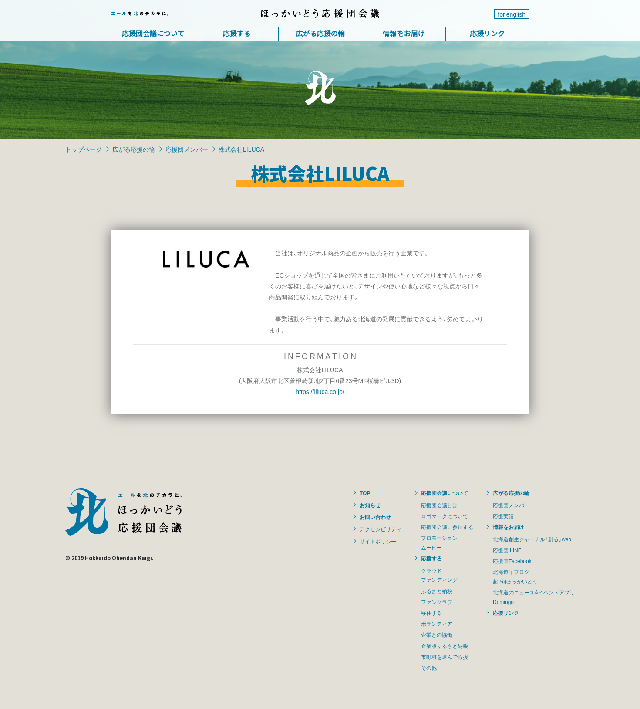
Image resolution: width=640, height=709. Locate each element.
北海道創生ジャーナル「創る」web (532, 539)
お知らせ (370, 505)
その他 (429, 668)
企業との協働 (436, 634)
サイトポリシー (378, 541)
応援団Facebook (512, 561)
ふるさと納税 (436, 591)
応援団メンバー (186, 149)
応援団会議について (153, 33)
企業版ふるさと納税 (444, 646)
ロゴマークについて (444, 516)
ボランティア (436, 624)
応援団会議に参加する (447, 527)
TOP (365, 493)
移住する (431, 613)
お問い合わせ (375, 517)
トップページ (83, 149)
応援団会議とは (439, 505)
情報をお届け (403, 33)
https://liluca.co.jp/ (320, 391)
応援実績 (503, 516)
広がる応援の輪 (320, 33)
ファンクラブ (436, 602)
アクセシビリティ (380, 529)
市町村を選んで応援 (444, 657)
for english (511, 14)
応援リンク (487, 33)
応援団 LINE (507, 550)
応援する (236, 33)
